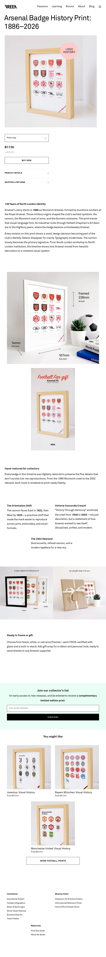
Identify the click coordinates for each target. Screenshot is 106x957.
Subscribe (53, 717)
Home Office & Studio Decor (67, 907)
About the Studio (38, 935)
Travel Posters (13, 919)
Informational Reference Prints (68, 903)
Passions (42, 6)
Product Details (13, 173)
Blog (91, 6)
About (81, 6)
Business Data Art (14, 915)
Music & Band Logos (16, 907)
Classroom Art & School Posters (68, 899)
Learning (57, 6)
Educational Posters (15, 899)
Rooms (70, 6)
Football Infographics (16, 903)
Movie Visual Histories (16, 911)
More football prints (53, 861)
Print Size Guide (38, 931)
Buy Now (27, 160)
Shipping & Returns (15, 182)
